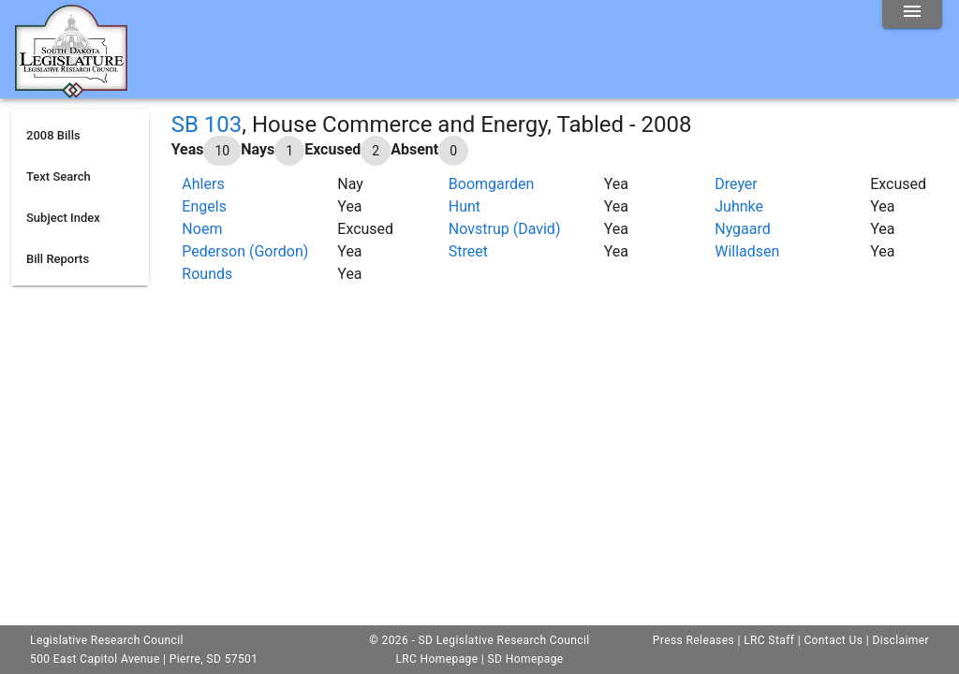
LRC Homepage (436, 659)
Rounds (207, 274)
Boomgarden (492, 184)
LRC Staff (769, 640)
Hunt (464, 206)
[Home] (71, 91)
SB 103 (207, 124)
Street (468, 251)
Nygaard (743, 229)
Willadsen (747, 251)
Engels (204, 206)
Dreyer (736, 184)
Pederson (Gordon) (245, 251)
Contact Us (833, 640)
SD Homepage (526, 659)
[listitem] (80, 135)
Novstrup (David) (505, 229)
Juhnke (739, 206)
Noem (202, 229)
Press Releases (693, 640)
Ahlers (203, 184)
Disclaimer (900, 640)
